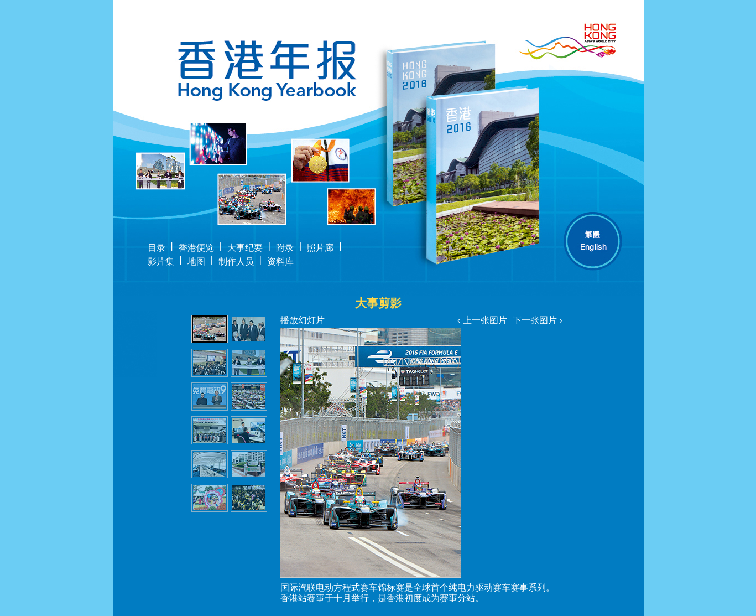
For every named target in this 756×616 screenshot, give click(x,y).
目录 (156, 247)
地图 (196, 261)
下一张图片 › (537, 320)
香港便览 (196, 247)
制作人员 (236, 261)
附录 (285, 247)
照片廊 (320, 247)
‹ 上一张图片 (482, 320)
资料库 (280, 261)
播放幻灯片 (302, 320)
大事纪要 (245, 247)
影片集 (161, 261)
